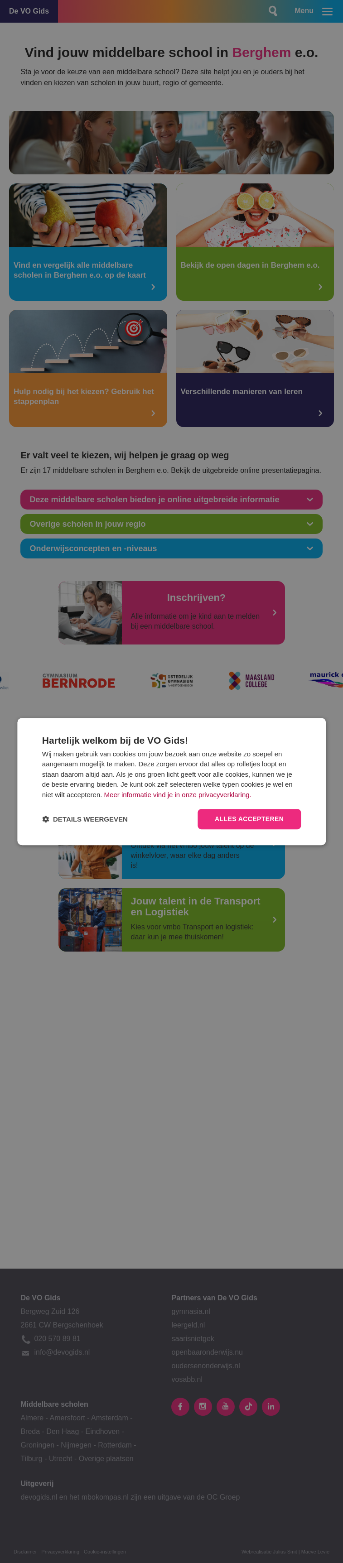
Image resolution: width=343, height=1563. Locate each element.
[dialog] (171, 782)
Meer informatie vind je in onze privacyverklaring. (177, 794)
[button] (85, 819)
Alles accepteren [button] (249, 819)
